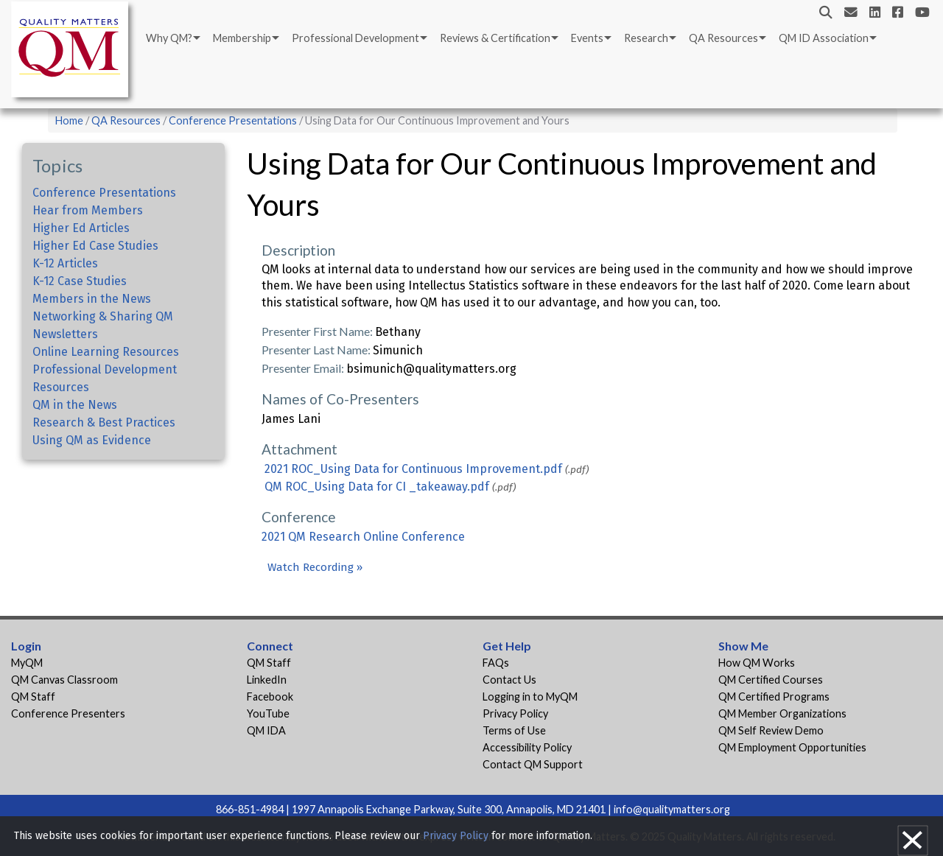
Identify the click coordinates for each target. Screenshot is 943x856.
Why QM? (169, 38)
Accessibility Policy (527, 747)
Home (69, 120)
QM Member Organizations (782, 713)
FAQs (496, 662)
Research (646, 38)
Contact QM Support (533, 764)
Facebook (270, 696)
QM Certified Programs (774, 696)
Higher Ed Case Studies (95, 246)
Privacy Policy (515, 713)
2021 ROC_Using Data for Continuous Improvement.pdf (413, 469)
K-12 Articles (65, 263)
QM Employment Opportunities (792, 747)
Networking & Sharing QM (102, 316)
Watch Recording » (314, 567)
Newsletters (65, 334)
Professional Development (355, 38)
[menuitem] (172, 38)
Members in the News (91, 299)
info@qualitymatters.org (672, 809)
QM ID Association (824, 38)
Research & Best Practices (103, 422)
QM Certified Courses (770, 679)
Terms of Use (514, 730)
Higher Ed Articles (81, 228)
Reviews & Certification (495, 38)
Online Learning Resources (105, 352)
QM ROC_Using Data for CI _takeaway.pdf (376, 487)
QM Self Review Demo (771, 730)
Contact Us (509, 679)
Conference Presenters (68, 713)
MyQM (27, 662)
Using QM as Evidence (91, 440)
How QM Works (756, 662)
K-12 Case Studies (79, 281)
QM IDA (266, 730)
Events (587, 38)
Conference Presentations (233, 120)
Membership (242, 38)
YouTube (268, 713)
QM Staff (33, 696)
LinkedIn (267, 679)
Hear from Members (87, 210)
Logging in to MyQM (530, 696)
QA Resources (723, 38)
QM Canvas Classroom (64, 679)
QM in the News (74, 405)
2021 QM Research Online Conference (363, 537)
